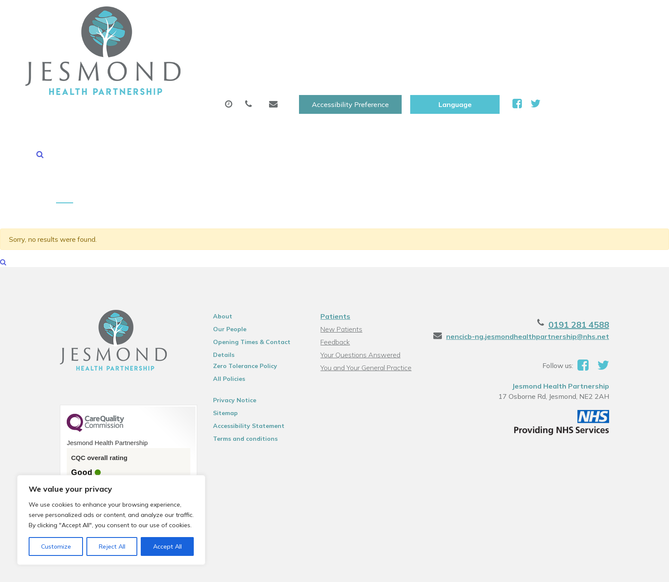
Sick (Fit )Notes (384, 42)
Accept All (167, 546)
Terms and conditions (243, 355)
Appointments (230, 42)
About (157, 42)
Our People (228, 246)
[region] (111, 520)
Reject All (112, 546)
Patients (335, 233)
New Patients (505, 42)
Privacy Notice (233, 317)
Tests (446, 42)
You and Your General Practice (365, 284)
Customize (56, 546)
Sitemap (223, 330)
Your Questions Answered (360, 271)
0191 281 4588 (582, 241)
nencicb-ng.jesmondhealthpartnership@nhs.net (531, 253)
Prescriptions (309, 42)
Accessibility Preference (453, 16)
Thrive (604, 569)
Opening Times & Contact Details (250, 260)
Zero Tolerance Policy (243, 283)
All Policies (227, 296)
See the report (92, 420)
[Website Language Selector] (558, 15)
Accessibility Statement (247, 343)
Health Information (592, 42)
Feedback (335, 259)
